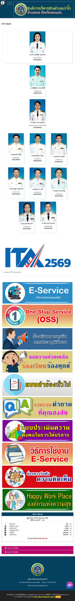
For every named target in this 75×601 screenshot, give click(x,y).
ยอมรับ (58, 597)
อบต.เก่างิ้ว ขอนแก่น (12, 272)
